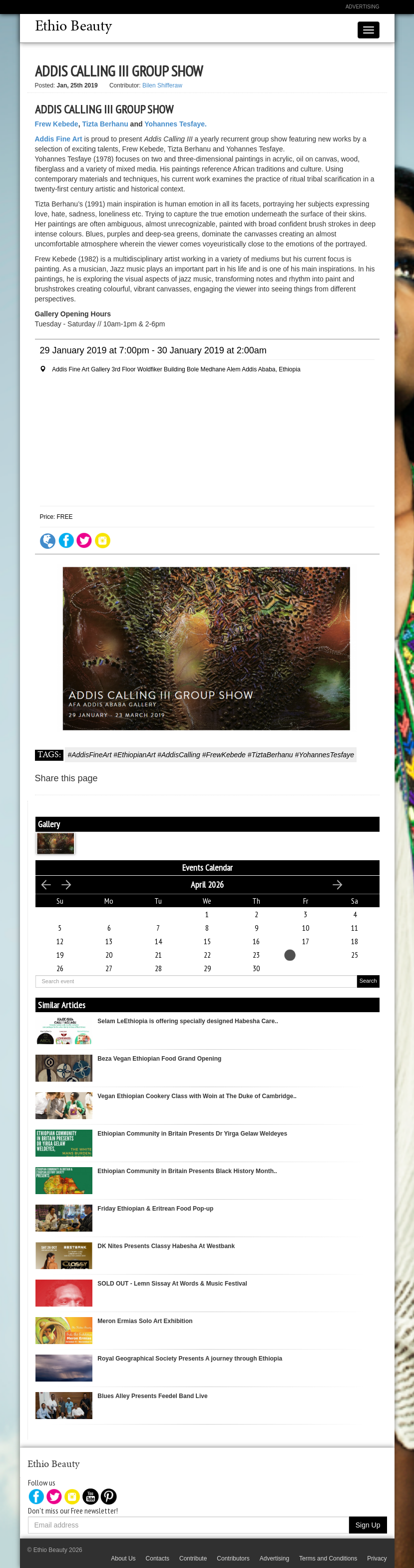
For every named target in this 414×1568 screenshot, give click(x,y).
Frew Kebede (56, 124)
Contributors (233, 1558)
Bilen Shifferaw (162, 85)
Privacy (377, 1558)
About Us (123, 1558)
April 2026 (207, 884)
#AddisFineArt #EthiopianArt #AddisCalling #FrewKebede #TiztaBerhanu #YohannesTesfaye (210, 755)
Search (368, 981)
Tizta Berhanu (105, 124)
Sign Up (368, 1525)
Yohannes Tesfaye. (175, 124)
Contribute (193, 1558)
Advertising (363, 6)
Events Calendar (207, 867)
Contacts (157, 1558)
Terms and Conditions (328, 1558)
